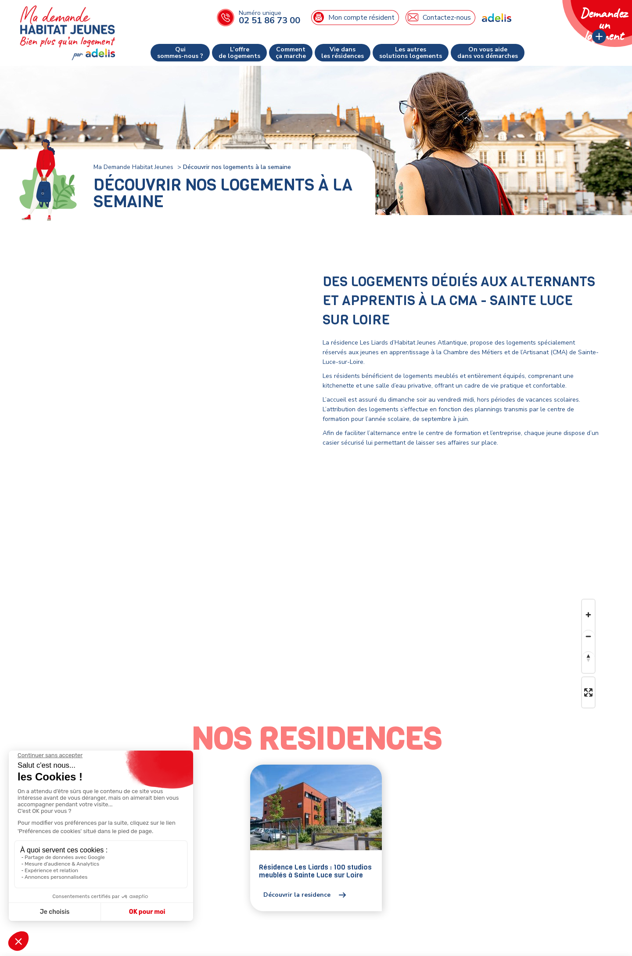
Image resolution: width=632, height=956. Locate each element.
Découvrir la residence (296, 895)
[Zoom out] (588, 636)
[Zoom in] (588, 614)
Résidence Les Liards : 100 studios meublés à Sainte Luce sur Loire (315, 871)
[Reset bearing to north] (588, 657)
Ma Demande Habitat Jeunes (133, 167)
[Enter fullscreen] (588, 692)
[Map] (316, 661)
